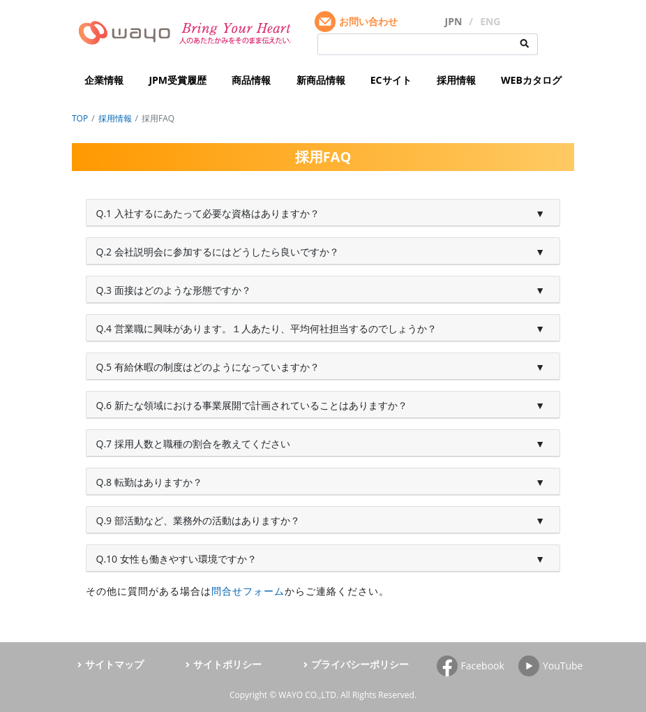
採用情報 (456, 80)
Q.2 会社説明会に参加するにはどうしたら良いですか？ (217, 251)
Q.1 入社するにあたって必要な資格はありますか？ (208, 213)
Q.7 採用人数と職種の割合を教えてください (193, 443)
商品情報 (251, 80)
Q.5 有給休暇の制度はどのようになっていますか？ (208, 366)
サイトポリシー (227, 664)
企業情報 (103, 80)
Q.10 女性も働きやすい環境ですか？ (176, 558)
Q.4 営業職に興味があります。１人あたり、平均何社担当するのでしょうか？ (266, 328)
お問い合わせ (368, 21)
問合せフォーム (248, 591)
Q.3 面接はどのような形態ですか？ (173, 290)
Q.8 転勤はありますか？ (149, 482)
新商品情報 (320, 80)
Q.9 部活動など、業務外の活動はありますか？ (198, 520)
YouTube (563, 665)
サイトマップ (114, 664)
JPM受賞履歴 (177, 80)
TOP (80, 118)
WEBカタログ (531, 80)
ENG (490, 21)
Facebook (482, 665)
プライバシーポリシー (360, 664)
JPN (454, 21)
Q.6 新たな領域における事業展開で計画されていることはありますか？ (251, 405)
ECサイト (391, 80)
